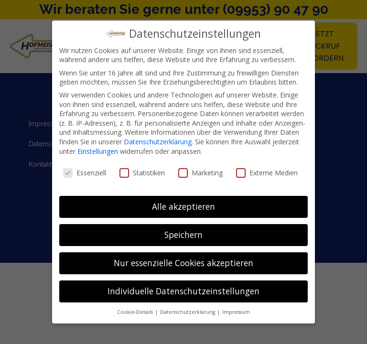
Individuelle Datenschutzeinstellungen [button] (183, 291)
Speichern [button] (183, 234)
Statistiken (142, 172)
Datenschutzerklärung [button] (188, 312)
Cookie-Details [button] (135, 312)
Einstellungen (97, 151)
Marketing (200, 172)
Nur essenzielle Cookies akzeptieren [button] (183, 263)
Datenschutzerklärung (158, 141)
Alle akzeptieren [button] (183, 206)
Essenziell (84, 172)
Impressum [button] (236, 312)
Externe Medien (267, 172)
